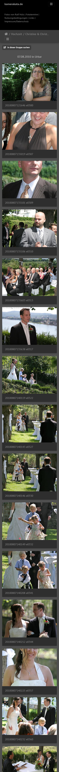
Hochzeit (16, 34)
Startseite (6, 34)
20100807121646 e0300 (19, 105)
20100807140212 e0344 (19, 641)
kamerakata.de (13, 4)
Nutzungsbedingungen (15, 17)
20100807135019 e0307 (19, 154)
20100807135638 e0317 (19, 349)
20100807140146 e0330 (19, 495)
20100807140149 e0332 (19, 544)
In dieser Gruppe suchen (17, 47)
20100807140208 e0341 (19, 592)
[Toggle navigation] (51, 4)
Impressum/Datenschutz (16, 21)
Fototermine (32, 14)
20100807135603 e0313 (19, 300)
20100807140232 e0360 (19, 739)
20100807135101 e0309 (19, 202)
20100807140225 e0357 (19, 690)
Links (31, 17)
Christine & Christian (37, 34)
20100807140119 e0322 (19, 397)
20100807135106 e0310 (19, 251)
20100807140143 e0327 (19, 446)
